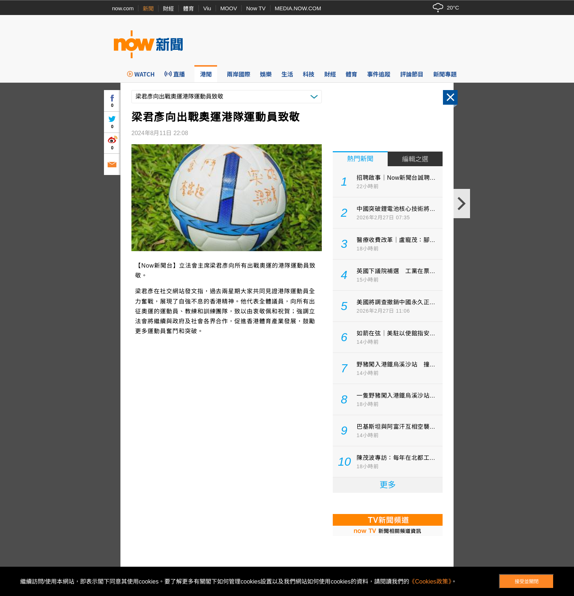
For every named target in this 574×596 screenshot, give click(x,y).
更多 (388, 484)
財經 (168, 8)
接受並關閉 (526, 581)
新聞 (148, 8)
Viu (207, 8)
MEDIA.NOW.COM (298, 8)
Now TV (255, 8)
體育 (188, 8)
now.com (123, 8)
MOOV (228, 8)
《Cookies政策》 (430, 581)
